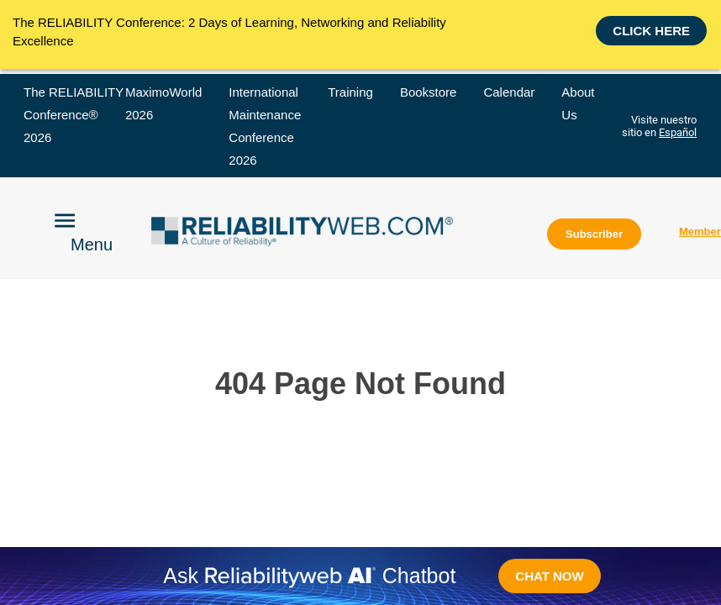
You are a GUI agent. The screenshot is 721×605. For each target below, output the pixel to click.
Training (350, 92)
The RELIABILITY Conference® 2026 (74, 115)
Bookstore (428, 92)
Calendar (508, 92)
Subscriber (594, 234)
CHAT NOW (549, 576)
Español (678, 132)
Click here (651, 30)
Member (700, 231)
